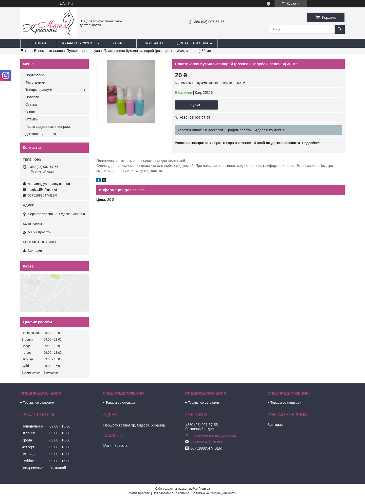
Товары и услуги (76, 43)
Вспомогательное (48, 51)
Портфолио (34, 75)
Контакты (154, 43)
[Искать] (340, 29)
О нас (118, 43)
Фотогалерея (36, 82)
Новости (32, 97)
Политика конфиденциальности (213, 493)
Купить (196, 105)
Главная (38, 43)
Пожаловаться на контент (171, 493)
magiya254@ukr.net (42, 189)
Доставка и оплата (194, 43)
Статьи (31, 104)
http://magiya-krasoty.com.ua (49, 184)
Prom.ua (204, 488)
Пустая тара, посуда (83, 51)
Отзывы (31, 119)
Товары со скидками (38, 402)
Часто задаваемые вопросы (48, 126)
